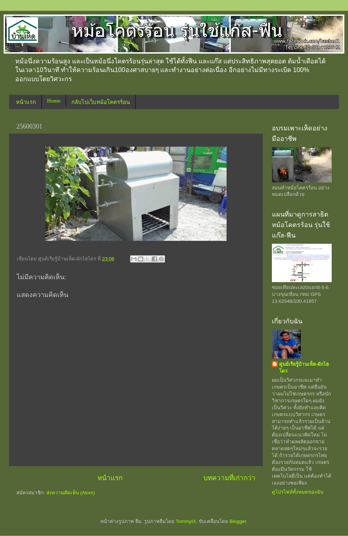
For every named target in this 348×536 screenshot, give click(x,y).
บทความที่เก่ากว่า (229, 478)
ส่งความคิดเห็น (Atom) (70, 492)
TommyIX (185, 521)
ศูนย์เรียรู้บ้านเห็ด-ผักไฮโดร (304, 367)
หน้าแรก (26, 102)
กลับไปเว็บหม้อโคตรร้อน (100, 102)
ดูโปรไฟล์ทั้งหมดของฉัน (297, 492)
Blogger (237, 521)
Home (54, 101)
